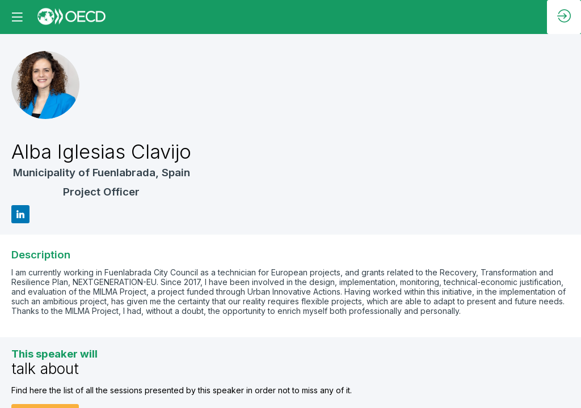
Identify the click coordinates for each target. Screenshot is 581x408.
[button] (17, 17)
